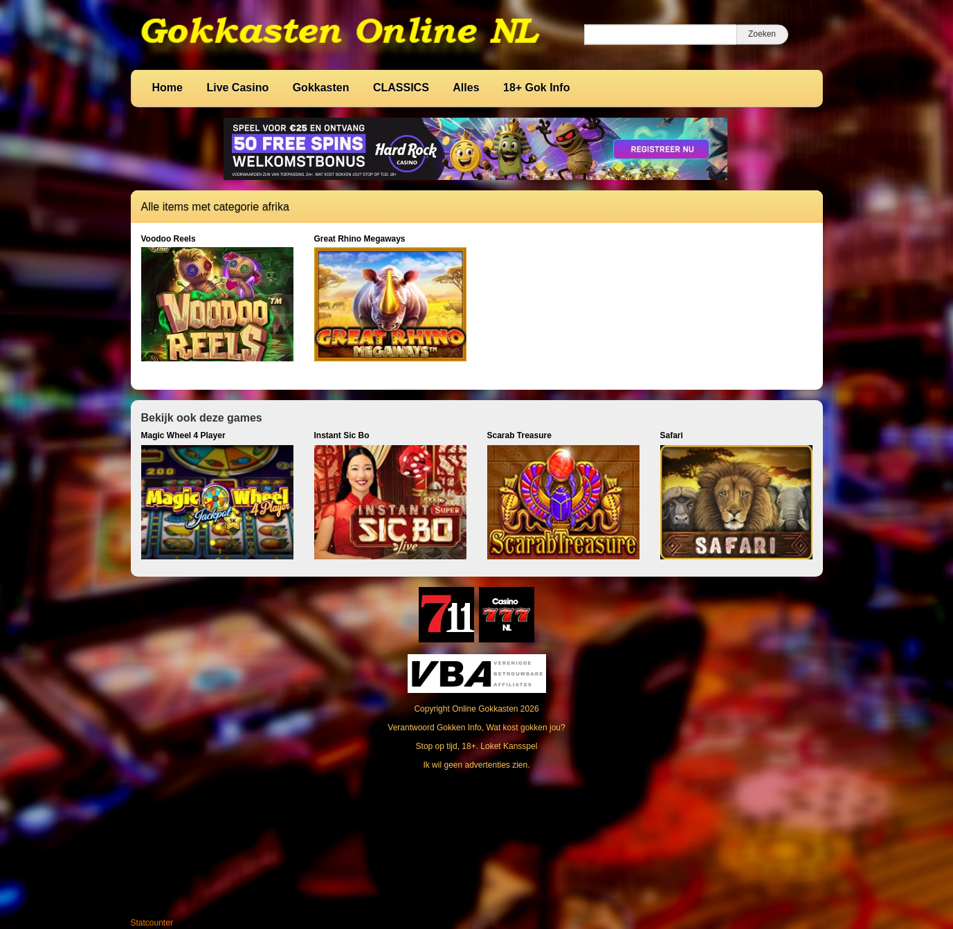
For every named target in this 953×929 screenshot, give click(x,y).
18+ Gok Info (536, 87)
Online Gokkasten (485, 709)
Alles (466, 87)
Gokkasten (321, 87)
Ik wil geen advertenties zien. (476, 765)
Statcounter (152, 923)
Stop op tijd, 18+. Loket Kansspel (477, 746)
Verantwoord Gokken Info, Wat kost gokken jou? (476, 727)
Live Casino (237, 87)
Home (167, 87)
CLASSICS (401, 87)
